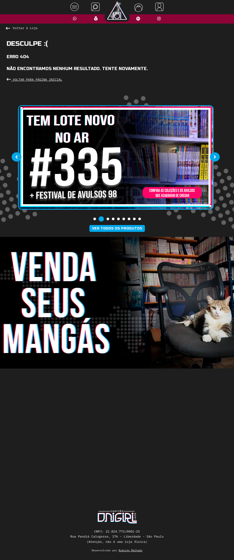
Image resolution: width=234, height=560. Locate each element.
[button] (94, 219)
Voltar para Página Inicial (34, 79)
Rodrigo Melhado (131, 550)
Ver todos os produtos (117, 228)
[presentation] (16, 157)
